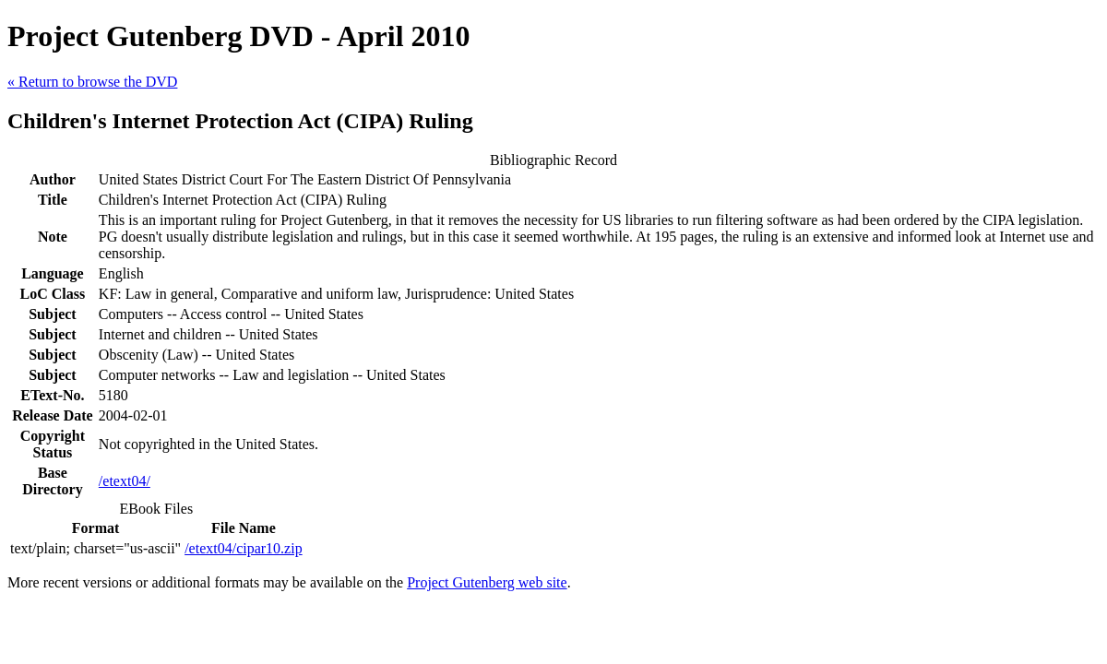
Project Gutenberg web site (486, 582)
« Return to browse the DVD (92, 81)
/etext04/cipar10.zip (243, 548)
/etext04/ (124, 481)
